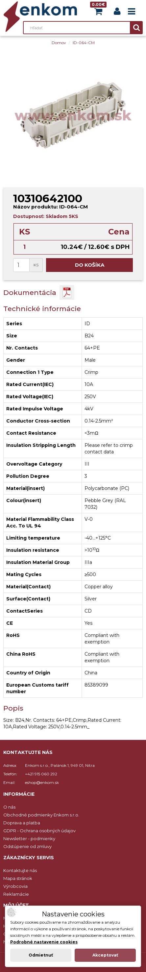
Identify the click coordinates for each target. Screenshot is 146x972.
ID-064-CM (84, 42)
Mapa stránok (17, 878)
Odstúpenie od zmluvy (27, 846)
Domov (59, 42)
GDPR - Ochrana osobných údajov (39, 830)
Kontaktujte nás (20, 870)
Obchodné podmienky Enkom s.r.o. (41, 814)
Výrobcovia (15, 886)
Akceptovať (105, 955)
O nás (9, 807)
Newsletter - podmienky (29, 838)
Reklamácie (16, 894)
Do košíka (89, 265)
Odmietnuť (41, 955)
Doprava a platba (21, 822)
